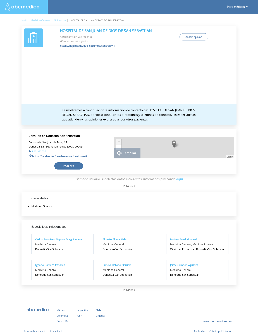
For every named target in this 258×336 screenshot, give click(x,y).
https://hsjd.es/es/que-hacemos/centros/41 (87, 45)
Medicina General (40, 20)
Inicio (24, 20)
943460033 (37, 151)
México (61, 310)
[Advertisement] (129, 77)
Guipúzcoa (60, 20)
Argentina (83, 310)
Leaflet (230, 157)
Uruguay (100, 315)
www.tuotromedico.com (217, 321)
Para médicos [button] (236, 7)
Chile (98, 310)
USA (79, 315)
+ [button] (119, 141)
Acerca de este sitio (35, 331)
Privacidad (56, 331)
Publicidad (200, 331)
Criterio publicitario (220, 331)
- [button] (119, 147)
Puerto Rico (63, 321)
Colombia (62, 315)
